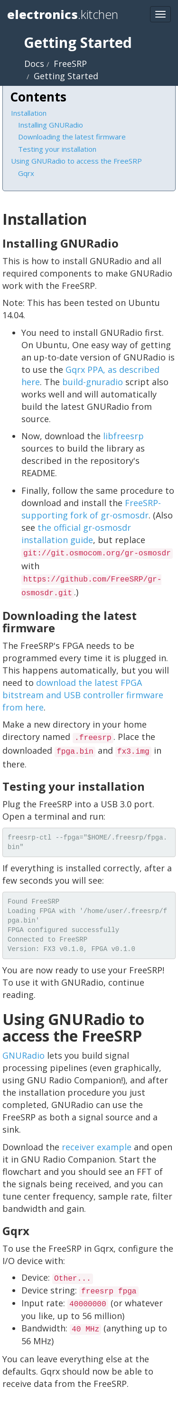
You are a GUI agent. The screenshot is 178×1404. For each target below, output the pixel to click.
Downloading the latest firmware (72, 136)
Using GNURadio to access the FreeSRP (76, 161)
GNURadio (23, 1055)
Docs (34, 63)
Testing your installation (57, 149)
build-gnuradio (92, 382)
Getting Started (66, 76)
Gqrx (26, 173)
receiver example (96, 1147)
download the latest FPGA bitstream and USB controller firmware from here (82, 695)
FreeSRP (70, 63)
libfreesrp (123, 436)
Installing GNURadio (50, 124)
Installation (29, 113)
